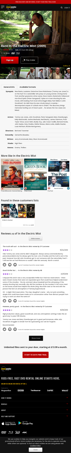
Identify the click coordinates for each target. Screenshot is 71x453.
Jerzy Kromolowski (21, 139)
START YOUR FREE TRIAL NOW (35, 2)
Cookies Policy (35, 446)
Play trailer (29, 60)
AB (41, 271)
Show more (36, 338)
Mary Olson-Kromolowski (38, 139)
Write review (35, 239)
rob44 (32, 225)
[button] (61, 8)
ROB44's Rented (7, 220)
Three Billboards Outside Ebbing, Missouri (14, 191)
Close (35, 450)
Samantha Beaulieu (22, 135)
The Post (50, 191)
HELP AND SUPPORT (34, 416)
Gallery (66, 66)
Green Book (28, 191)
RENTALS (34, 404)
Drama (17, 148)
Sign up (9, 60)
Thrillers (23, 148)
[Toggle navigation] (3, 6)
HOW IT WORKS (34, 398)
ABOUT (34, 410)
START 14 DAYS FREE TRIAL (35, 355)
